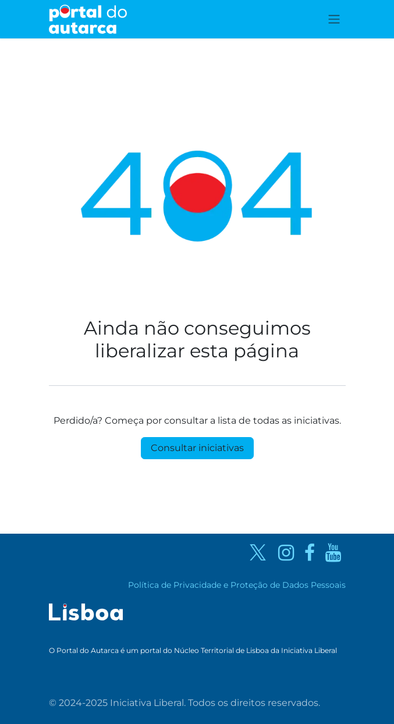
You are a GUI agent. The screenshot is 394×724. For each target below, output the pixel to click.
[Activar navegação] (334, 19)
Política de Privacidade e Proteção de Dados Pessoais (237, 585)
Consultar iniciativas (197, 447)
